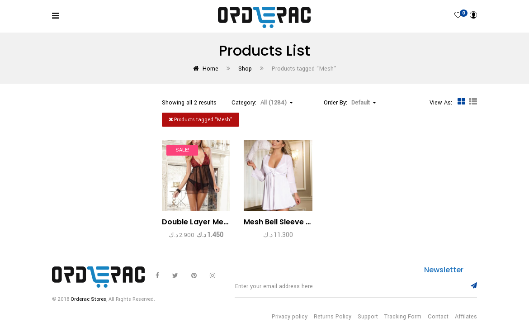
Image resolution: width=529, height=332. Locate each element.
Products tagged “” (200, 119)
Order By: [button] (350, 103)
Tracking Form (402, 317)
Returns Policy (332, 317)
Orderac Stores (88, 299)
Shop (245, 69)
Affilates (466, 317)
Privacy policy (289, 317)
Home (210, 69)
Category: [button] (262, 103)
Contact (438, 317)
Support (368, 317)
